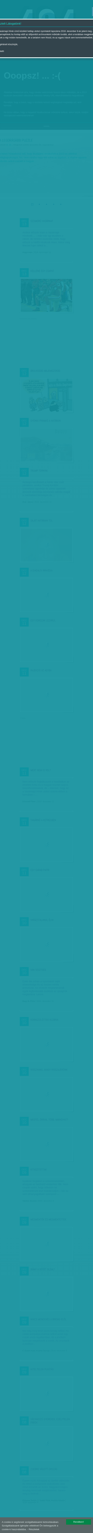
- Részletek (33, 1529)
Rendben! (78, 1522)
